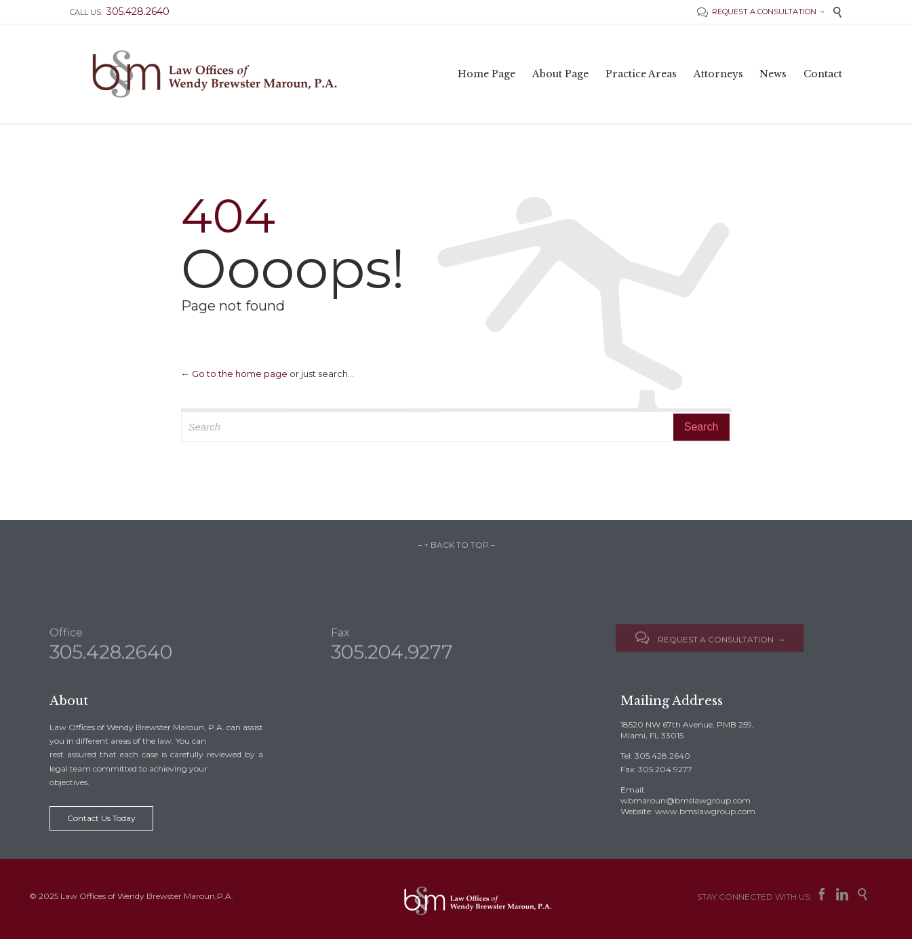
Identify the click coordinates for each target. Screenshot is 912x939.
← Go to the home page (234, 373)
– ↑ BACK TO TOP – (456, 545)
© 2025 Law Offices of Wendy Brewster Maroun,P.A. (131, 896)
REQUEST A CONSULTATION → (761, 11)
